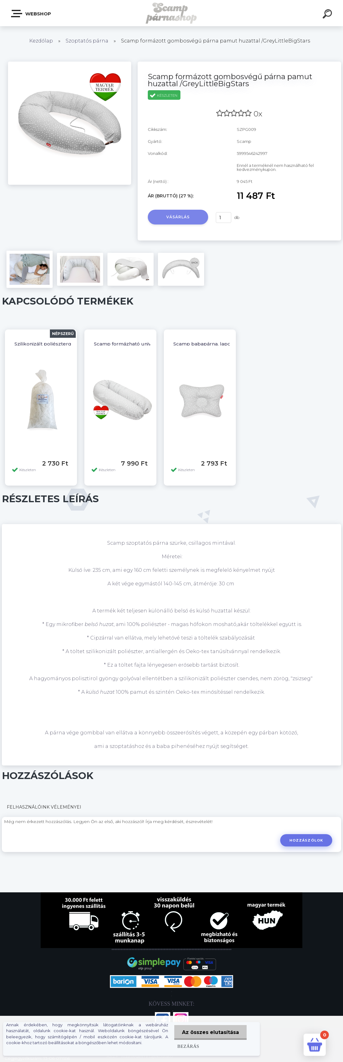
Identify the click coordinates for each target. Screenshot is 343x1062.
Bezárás (188, 1046)
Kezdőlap (41, 41)
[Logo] (171, 13)
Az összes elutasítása (210, 1032)
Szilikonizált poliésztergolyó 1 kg (53, 343)
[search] (328, 15)
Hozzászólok (306, 840)
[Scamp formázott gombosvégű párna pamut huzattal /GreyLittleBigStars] (69, 64)
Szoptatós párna (87, 41)
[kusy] (223, 217)
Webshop (31, 13)
